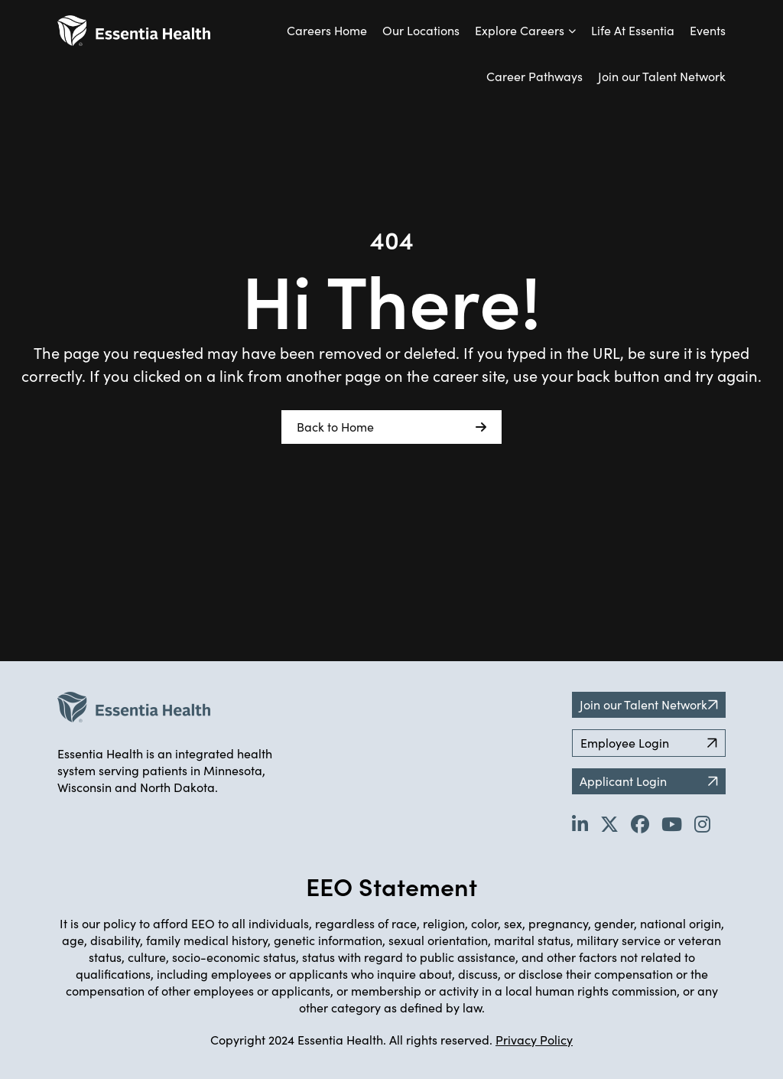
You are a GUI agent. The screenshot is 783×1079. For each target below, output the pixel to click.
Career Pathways (534, 76)
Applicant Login (649, 781)
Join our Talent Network (662, 76)
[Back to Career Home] (133, 30)
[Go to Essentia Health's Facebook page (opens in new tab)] (640, 823)
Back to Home (391, 427)
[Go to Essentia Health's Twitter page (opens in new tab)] (609, 823)
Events (708, 30)
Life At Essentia (632, 30)
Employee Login (648, 743)
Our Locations (421, 30)
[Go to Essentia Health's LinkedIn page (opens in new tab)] (580, 823)
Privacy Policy (534, 1040)
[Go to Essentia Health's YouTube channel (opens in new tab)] (671, 823)
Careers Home (327, 30)
